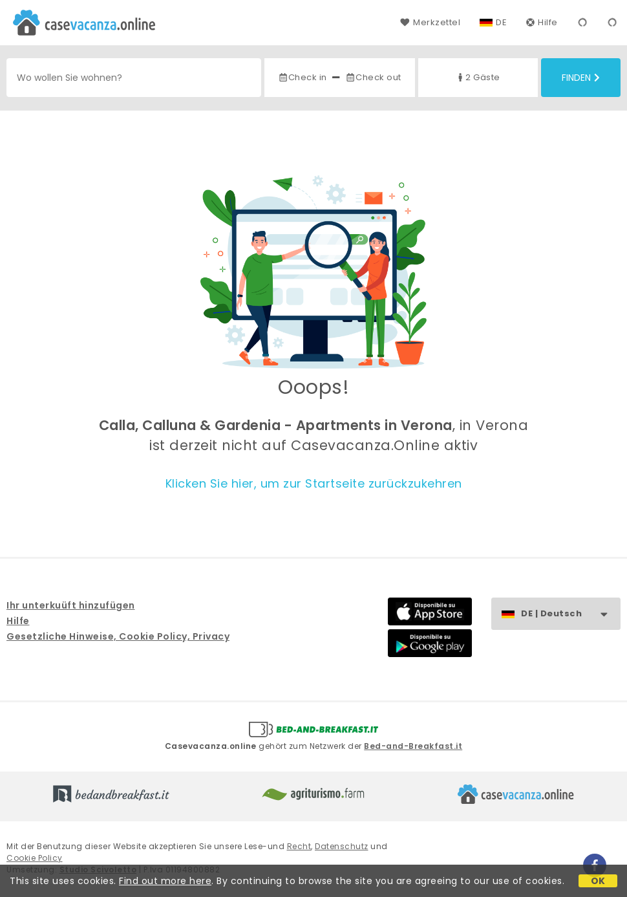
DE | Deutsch (570, 614)
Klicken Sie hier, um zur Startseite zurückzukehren (313, 483)
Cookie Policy (34, 857)
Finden (581, 77)
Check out (373, 77)
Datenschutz (341, 846)
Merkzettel (430, 22)
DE (501, 22)
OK (598, 880)
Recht (299, 846)
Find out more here (165, 880)
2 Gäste (477, 77)
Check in (302, 77)
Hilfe (542, 22)
